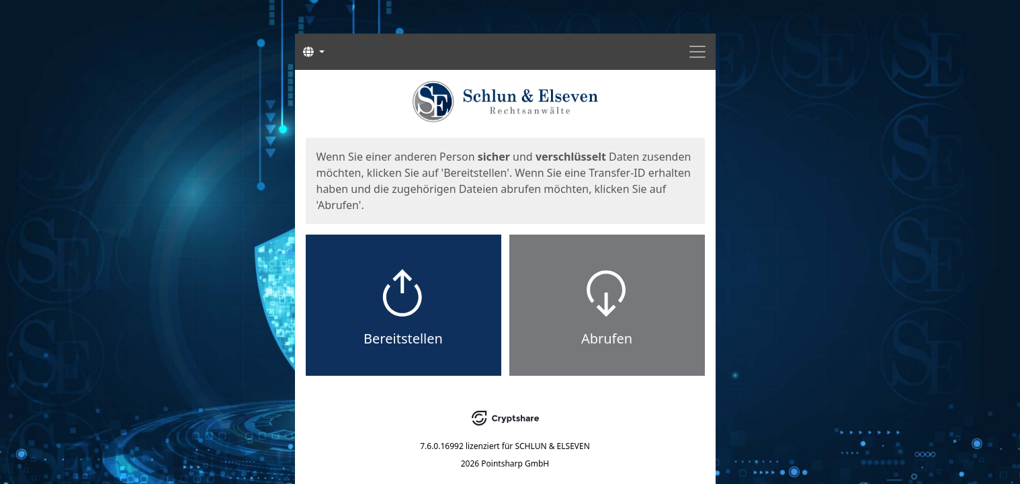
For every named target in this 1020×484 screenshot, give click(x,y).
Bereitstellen (403, 338)
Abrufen (606, 338)
